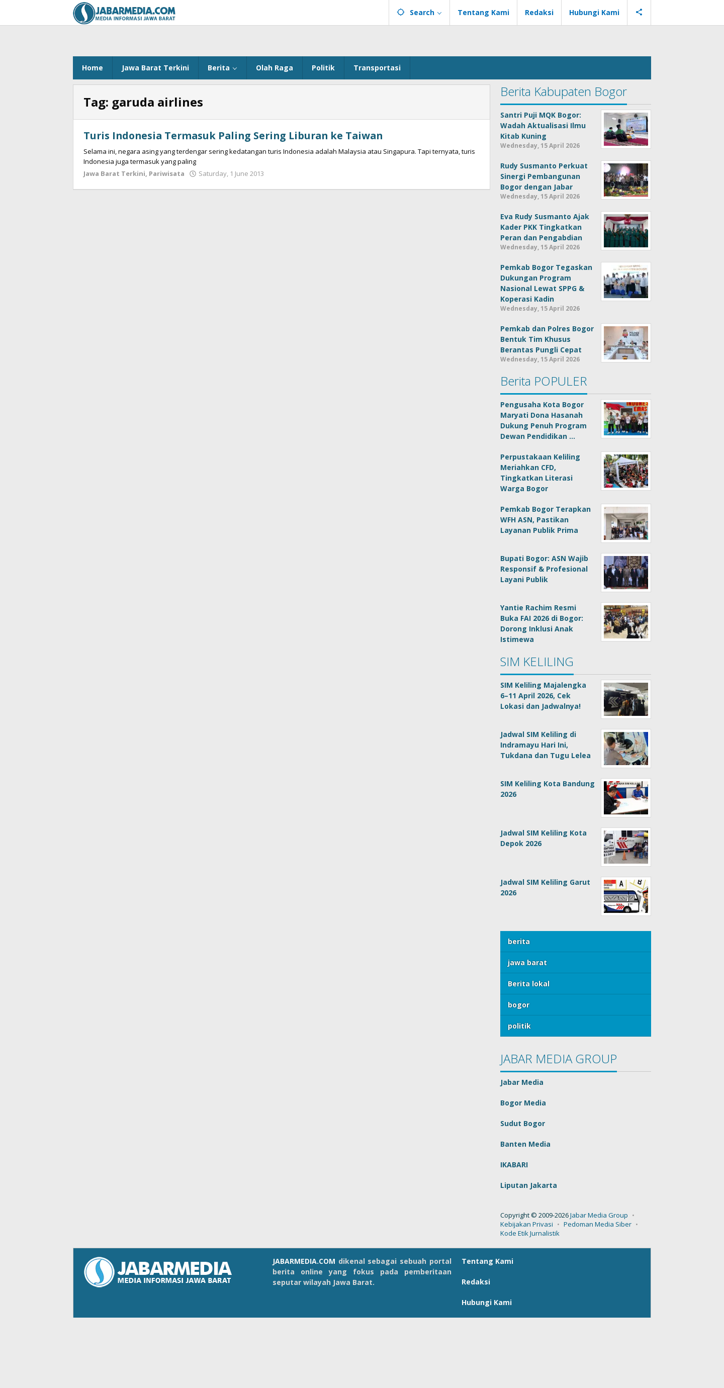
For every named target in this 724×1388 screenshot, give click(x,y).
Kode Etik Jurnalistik (530, 1303)
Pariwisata (167, 243)
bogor (518, 1075)
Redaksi (476, 1352)
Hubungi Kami (487, 1372)
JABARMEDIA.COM (304, 1331)
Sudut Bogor (522, 1193)
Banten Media (525, 1214)
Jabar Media (522, 1152)
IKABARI (514, 1235)
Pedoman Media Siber (597, 1294)
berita (519, 1011)
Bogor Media (523, 1173)
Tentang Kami (487, 1331)
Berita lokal (529, 1054)
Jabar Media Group (599, 1285)
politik (519, 1096)
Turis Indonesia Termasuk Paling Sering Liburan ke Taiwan (237, 206)
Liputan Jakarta (528, 1255)
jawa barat (527, 1033)
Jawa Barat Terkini (114, 243)
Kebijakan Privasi (526, 1294)
